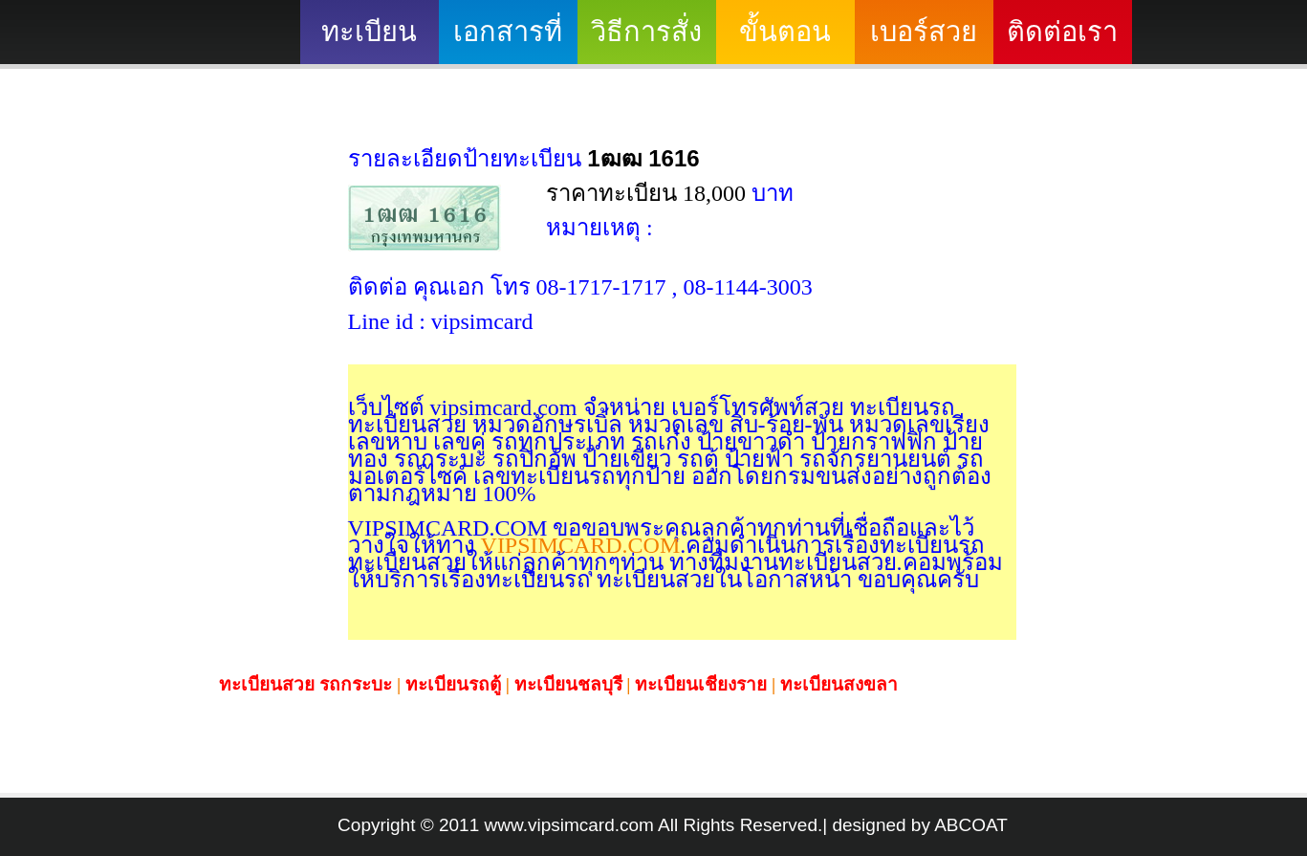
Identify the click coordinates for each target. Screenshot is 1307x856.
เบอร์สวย (923, 31)
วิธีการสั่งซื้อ (646, 40)
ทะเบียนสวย (369, 40)
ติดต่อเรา (1062, 31)
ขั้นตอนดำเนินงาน (785, 40)
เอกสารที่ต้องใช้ (507, 40)
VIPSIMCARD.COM (578, 545)
